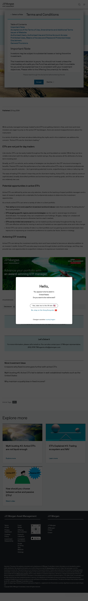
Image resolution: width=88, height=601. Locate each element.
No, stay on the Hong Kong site (44, 310)
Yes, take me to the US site (44, 305)
